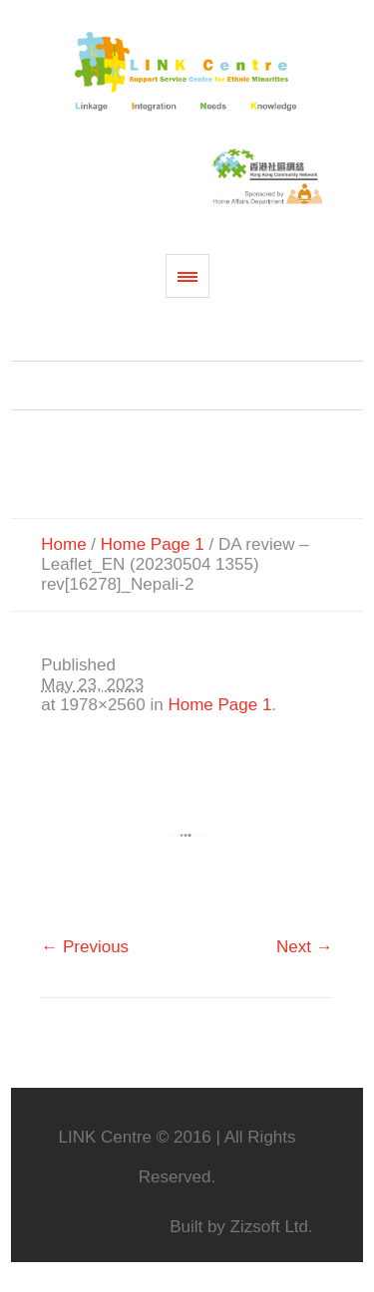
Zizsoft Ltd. (271, 1226)
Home (63, 544)
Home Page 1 (152, 544)
